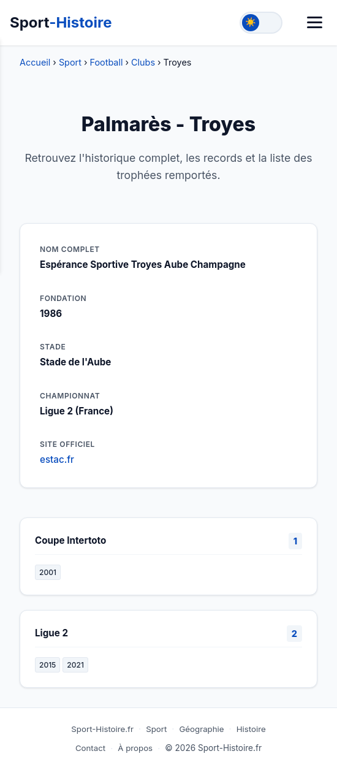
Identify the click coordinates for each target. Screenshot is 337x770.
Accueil (35, 62)
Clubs (143, 62)
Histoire (251, 729)
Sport (61, 22)
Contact (90, 748)
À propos (135, 748)
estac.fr (57, 459)
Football (106, 62)
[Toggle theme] (261, 23)
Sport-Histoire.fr (102, 729)
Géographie (201, 729)
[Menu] (314, 22)
